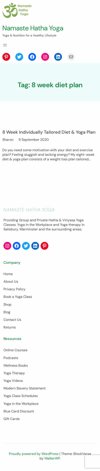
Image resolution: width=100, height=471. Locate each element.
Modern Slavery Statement (24, 388)
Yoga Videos (13, 380)
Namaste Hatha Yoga (32, 28)
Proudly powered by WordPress (34, 453)
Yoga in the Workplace (20, 403)
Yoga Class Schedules (20, 396)
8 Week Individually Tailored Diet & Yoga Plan (48, 132)
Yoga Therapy (14, 373)
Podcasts (10, 358)
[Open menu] (5, 45)
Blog (6, 312)
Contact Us (12, 319)
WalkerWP (52, 458)
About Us (10, 281)
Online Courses (15, 350)
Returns (9, 327)
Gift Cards (11, 419)
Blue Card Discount (18, 411)
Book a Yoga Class (17, 296)
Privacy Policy (14, 289)
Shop (7, 304)
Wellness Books (15, 365)
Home (8, 274)
